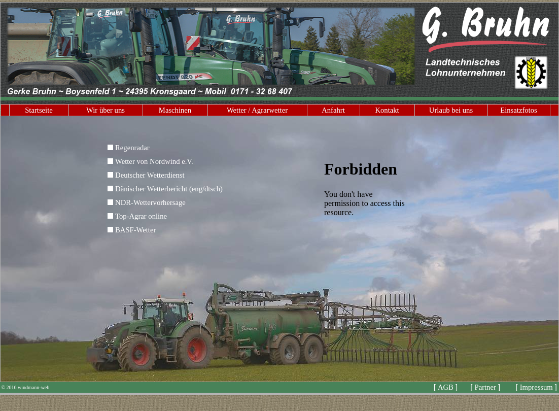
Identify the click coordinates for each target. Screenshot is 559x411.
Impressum (536, 387)
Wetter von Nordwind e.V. (154, 161)
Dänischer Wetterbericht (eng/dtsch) (169, 189)
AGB (445, 387)
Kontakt (387, 110)
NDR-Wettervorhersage (150, 202)
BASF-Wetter (135, 230)
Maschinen (175, 110)
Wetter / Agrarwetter (257, 110)
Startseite (39, 110)
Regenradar (132, 148)
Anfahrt (333, 110)
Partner (485, 387)
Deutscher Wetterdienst (150, 175)
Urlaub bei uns (451, 110)
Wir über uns (105, 110)
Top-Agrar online (141, 216)
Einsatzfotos (518, 110)
